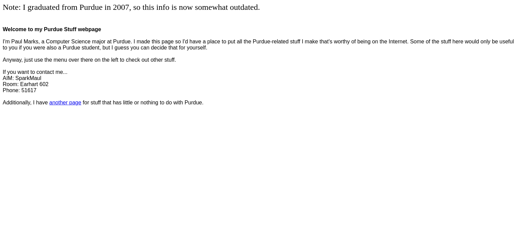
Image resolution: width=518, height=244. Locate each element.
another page (65, 102)
